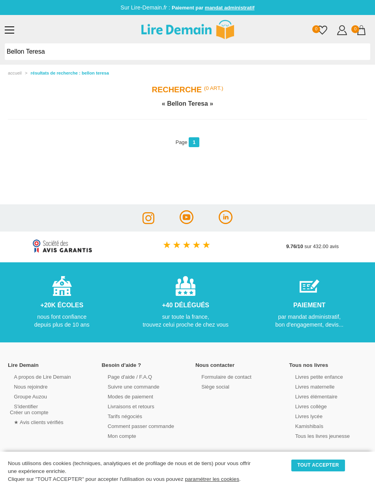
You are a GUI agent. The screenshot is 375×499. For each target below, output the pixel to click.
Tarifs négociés (120, 416)
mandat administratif (230, 8)
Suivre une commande (129, 386)
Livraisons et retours (126, 406)
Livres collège (306, 406)
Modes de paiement (126, 396)
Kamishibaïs (305, 426)
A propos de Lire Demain (38, 376)
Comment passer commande (136, 426)
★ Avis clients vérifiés (34, 422)
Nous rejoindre (26, 386)
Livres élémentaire (312, 396)
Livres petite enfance (314, 376)
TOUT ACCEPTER (318, 465)
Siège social (211, 386)
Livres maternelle (310, 386)
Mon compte (117, 436)
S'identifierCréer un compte (28, 409)
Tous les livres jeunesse (318, 436)
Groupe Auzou (26, 396)
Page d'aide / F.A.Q (125, 376)
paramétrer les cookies (212, 479)
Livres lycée (304, 416)
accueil (15, 73)
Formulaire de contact (221, 376)
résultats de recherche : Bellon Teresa (70, 73)
